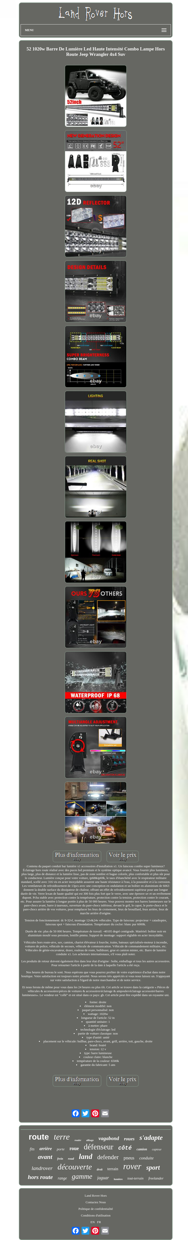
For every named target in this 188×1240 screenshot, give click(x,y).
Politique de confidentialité (96, 1209)
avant (45, 1156)
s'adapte (151, 1137)
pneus (129, 1157)
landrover (42, 1168)
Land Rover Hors (96, 1195)
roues (129, 1138)
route (39, 1136)
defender (107, 1157)
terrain (112, 1169)
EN (92, 1222)
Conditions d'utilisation (95, 1215)
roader (78, 1140)
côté (125, 1148)
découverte (75, 1166)
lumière (118, 1179)
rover (132, 1166)
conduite (146, 1158)
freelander (156, 1178)
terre (62, 1136)
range (62, 1178)
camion (142, 1149)
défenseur (98, 1147)
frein (60, 1158)
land (85, 1156)
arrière (45, 1148)
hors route (40, 1177)
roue (74, 1148)
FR (99, 1222)
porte (61, 1149)
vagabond (108, 1138)
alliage (90, 1140)
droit (99, 1169)
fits (32, 1149)
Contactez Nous (96, 1202)
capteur (157, 1149)
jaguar (103, 1177)
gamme (82, 1176)
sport (153, 1167)
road (71, 1158)
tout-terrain (135, 1178)
